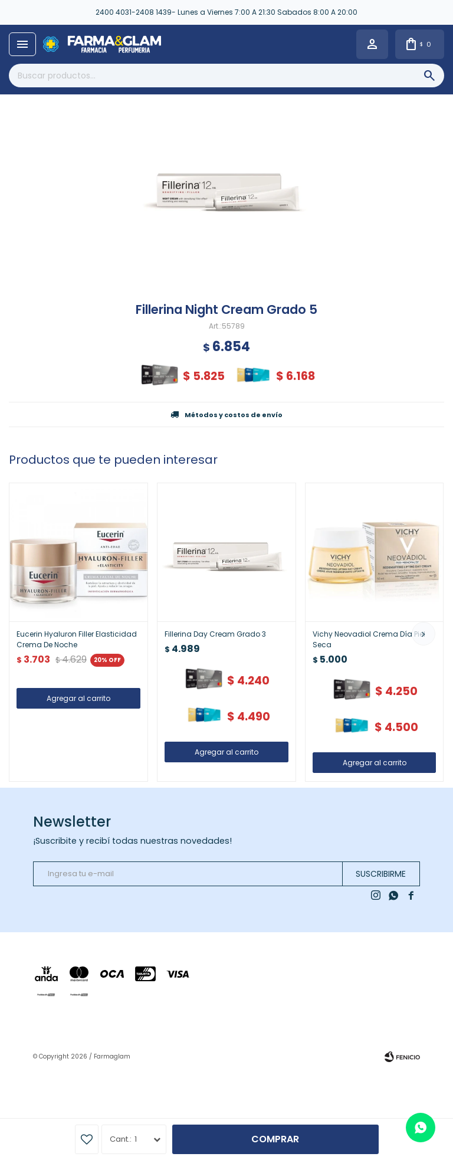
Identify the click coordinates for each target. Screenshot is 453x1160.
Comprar (275, 1139)
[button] (423, 633)
